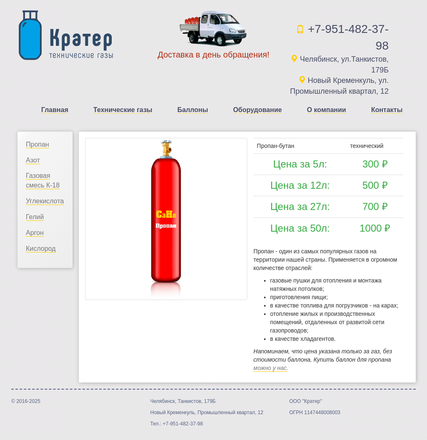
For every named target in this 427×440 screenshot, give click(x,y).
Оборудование (257, 109)
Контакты (386, 109)
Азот (33, 160)
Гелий (35, 216)
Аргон (35, 232)
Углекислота (45, 201)
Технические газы (123, 109)
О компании (326, 109)
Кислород (40, 248)
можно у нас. (271, 368)
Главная (54, 109)
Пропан (37, 144)
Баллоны (192, 109)
